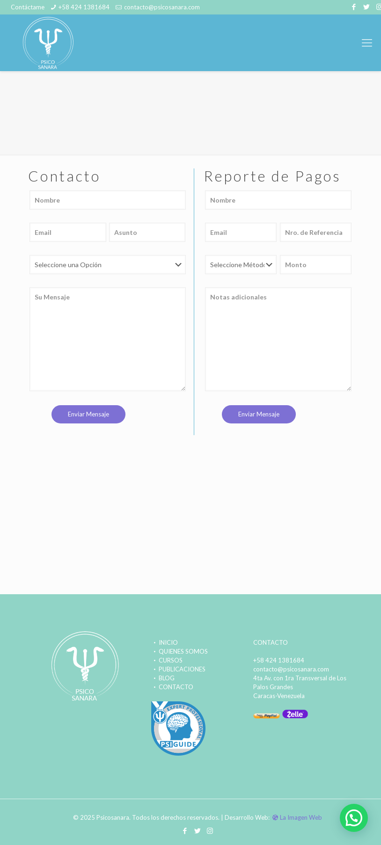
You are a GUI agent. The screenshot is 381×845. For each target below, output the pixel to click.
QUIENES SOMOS (179, 651)
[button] (354, 818)
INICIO (164, 642)
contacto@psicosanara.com (162, 7)
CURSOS (166, 660)
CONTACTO (171, 687)
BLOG (162, 678)
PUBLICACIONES (177, 669)
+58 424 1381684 (84, 7)
